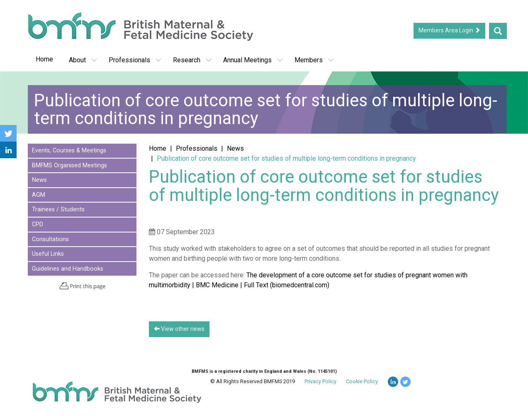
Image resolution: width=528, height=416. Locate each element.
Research (192, 60)
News (39, 180)
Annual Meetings (253, 60)
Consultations (50, 239)
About (83, 60)
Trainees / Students (58, 209)
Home (44, 59)
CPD (37, 224)
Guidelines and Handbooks (67, 268)
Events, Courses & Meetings (69, 150)
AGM (38, 194)
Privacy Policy (320, 381)
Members (314, 60)
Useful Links (48, 253)
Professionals (135, 60)
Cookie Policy (362, 381)
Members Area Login (449, 30)
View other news (179, 328)
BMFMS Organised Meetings (69, 165)
